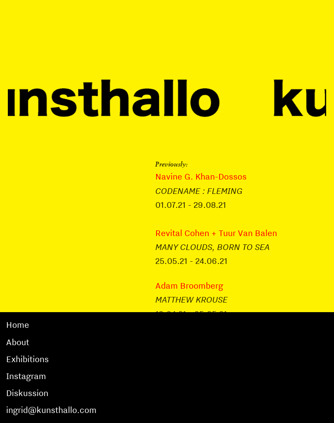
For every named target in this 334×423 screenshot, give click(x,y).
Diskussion (27, 393)
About (17, 342)
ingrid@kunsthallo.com (51, 410)
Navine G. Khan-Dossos (201, 176)
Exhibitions (27, 359)
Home (17, 325)
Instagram (26, 376)
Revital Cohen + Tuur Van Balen (216, 233)
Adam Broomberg (189, 285)
